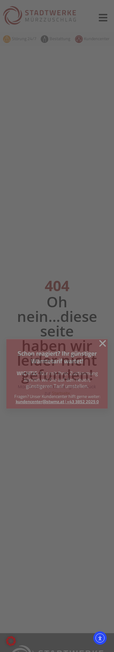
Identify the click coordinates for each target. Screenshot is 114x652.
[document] (57, 326)
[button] (11, 641)
